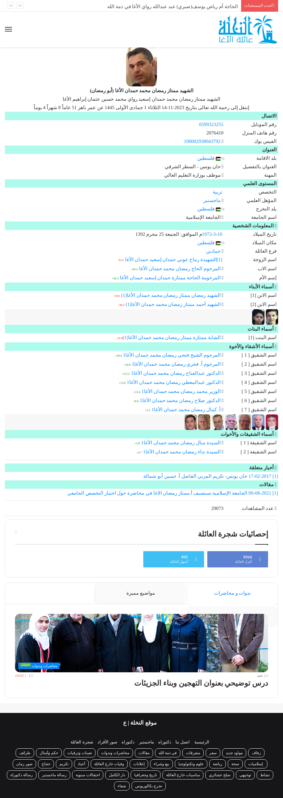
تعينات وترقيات (79, 753)
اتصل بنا (182, 742)
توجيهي (245, 775)
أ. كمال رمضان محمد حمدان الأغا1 (186, 409)
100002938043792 (202, 141)
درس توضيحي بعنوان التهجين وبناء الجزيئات (201, 683)
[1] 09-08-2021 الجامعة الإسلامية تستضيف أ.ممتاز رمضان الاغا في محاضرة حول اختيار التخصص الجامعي (172, 493)
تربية (217, 192)
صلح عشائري (219, 775)
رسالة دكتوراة (21, 775)
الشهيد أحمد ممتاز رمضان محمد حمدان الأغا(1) (173, 304)
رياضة (217, 764)
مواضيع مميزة (140, 593)
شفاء (122, 786)
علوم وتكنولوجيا (191, 764)
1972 (207, 234)
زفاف (256, 753)
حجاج (46, 764)
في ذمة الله (168, 753)
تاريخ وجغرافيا (145, 775)
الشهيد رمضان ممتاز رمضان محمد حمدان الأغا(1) (171, 295)
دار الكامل (117, 775)
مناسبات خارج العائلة (183, 775)
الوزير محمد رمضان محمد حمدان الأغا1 (180, 391)
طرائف (25, 753)
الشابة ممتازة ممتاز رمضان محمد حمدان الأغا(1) (172, 337)
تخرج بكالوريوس (148, 786)
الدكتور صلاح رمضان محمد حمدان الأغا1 (180, 400)
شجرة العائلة (82, 742)
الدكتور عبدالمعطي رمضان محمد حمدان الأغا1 (173, 382)
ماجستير (212, 200)
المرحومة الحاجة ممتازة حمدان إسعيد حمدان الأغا (170, 277)
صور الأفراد (107, 742)
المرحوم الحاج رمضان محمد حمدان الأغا (180, 268)
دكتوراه (164, 742)
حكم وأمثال (49, 753)
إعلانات (139, 764)
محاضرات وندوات (115, 753)
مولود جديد (234, 753)
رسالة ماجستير (54, 775)
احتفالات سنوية (88, 775)
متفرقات (193, 753)
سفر (213, 753)
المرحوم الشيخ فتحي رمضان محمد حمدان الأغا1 (172, 355)
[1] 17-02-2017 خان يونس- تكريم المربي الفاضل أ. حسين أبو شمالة (210, 476)
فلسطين (209, 158)
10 (219, 234)
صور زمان (24, 764)
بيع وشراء (161, 764)
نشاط (265, 775)
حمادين (213, 251)
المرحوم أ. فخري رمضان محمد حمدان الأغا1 (176, 364)
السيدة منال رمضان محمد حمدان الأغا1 (180, 442)
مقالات (143, 753)
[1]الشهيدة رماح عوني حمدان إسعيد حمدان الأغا (173, 259)
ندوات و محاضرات (232, 593)
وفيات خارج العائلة (109, 764)
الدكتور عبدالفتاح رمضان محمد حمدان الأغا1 (175, 373)
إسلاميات (256, 764)
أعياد (81, 764)
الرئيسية (201, 742)
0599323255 (211, 124)
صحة (235, 764)
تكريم (64, 764)
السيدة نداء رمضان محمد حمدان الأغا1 (181, 451)
